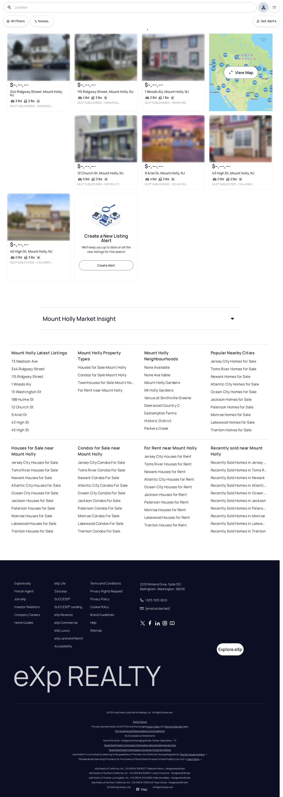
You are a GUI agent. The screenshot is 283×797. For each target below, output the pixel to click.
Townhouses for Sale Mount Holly (106, 382)
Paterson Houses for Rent (166, 502)
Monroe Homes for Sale (231, 414)
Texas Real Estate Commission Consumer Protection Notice (140, 749)
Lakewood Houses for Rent (167, 517)
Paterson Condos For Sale (100, 508)
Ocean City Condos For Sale (101, 492)
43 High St (20, 422)
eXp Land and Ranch (68, 638)
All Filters (16, 21)
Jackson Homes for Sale (231, 399)
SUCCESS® (62, 599)
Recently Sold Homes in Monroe (238, 515)
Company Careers (27, 614)
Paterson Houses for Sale (33, 508)
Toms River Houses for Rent (168, 464)
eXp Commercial (66, 622)
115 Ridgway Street (27, 376)
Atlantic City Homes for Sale (235, 384)
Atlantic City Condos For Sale (103, 485)
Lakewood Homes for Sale (233, 422)
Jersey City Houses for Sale (34, 462)
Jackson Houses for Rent (165, 494)
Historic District (157, 420)
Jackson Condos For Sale (99, 500)
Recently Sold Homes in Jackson (238, 500)
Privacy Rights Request (106, 591)
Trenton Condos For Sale (99, 531)
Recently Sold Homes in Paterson (239, 508)
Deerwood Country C (162, 405)
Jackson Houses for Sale (32, 500)
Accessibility (63, 646)
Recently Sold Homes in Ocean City (239, 492)
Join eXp (20, 599)
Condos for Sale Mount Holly (102, 374)
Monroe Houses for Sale (31, 515)
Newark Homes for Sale (230, 376)
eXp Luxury (62, 630)
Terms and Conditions (105, 583)
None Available (157, 367)
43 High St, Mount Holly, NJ (233, 173)
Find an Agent (24, 591)
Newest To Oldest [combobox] (44, 21)
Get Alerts (266, 21)
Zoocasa (60, 591)
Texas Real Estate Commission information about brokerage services (140, 745)
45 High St (20, 429)
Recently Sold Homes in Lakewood (239, 523)
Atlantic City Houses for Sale (36, 485)
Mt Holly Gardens (158, 390)
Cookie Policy (99, 607)
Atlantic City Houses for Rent (169, 479)
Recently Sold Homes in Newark (238, 477)
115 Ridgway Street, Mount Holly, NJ (105, 91)
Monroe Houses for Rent (165, 509)
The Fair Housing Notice (192, 754)
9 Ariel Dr (19, 414)
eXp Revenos (63, 614)
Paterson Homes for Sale (232, 407)
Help (93, 622)
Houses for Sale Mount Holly (102, 367)
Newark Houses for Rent (165, 471)
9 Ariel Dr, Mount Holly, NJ (165, 173)
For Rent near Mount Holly (100, 390)
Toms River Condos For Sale (101, 470)
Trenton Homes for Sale (231, 429)
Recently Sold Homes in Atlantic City (239, 485)
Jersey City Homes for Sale (233, 361)
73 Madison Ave (24, 361)
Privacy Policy (99, 599)
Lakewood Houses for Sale (33, 523)
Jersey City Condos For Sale (101, 462)
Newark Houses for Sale (31, 477)
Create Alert (106, 265)
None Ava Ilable (157, 374)
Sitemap (96, 630)
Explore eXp (22, 583)
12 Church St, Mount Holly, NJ (100, 173)
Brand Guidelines (102, 614)
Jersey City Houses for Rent (168, 456)
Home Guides (23, 622)
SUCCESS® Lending (68, 607)
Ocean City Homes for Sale (234, 391)
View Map (240, 72)
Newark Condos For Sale (98, 477)
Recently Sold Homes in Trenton (238, 531)
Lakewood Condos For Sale (100, 523)
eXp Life (60, 583)
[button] (139, 319)
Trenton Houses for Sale (32, 531)
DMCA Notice (140, 721)
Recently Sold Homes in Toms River (239, 470)
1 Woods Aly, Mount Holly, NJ (167, 91)
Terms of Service (173, 726)
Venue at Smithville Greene (167, 397)
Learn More (193, 759)
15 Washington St (26, 391)
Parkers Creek (156, 428)
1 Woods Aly (21, 384)
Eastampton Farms (160, 413)
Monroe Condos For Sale (98, 515)
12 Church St (22, 407)
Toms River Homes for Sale (233, 368)
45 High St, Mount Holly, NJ (31, 251)
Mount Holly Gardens (162, 382)
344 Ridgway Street (28, 368)
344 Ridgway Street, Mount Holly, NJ (36, 93)
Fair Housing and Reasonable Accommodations (140, 731)
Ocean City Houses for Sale (34, 492)
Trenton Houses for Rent (165, 525)
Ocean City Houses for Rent (168, 486)
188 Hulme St (22, 399)
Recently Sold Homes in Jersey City (239, 462)
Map (141, 789)
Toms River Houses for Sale (34, 470)
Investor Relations (27, 607)
